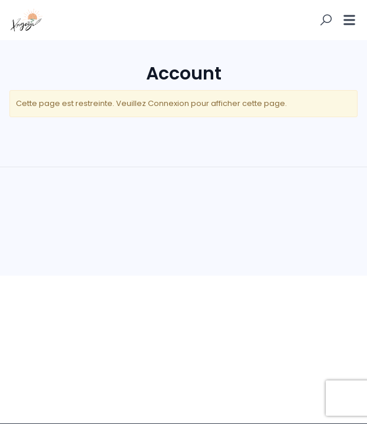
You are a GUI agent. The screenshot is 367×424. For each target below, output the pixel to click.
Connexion (168, 103)
